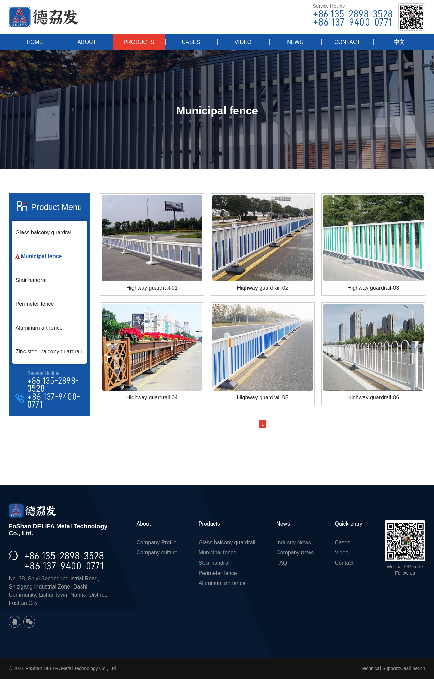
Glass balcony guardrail (43, 232)
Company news (295, 553)
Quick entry (348, 524)
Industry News (293, 542)
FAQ (281, 563)
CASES (191, 42)
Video (342, 553)
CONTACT (347, 42)
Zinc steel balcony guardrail (48, 351)
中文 (399, 42)
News (283, 524)
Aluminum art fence (38, 328)
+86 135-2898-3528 (353, 14)
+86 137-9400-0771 (352, 22)
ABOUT (86, 42)
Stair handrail (31, 280)
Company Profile (156, 542)
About (143, 524)
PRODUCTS (139, 42)
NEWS (295, 42)
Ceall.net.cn (412, 668)
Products (209, 524)
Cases (342, 542)
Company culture (156, 553)
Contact (344, 563)
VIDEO (243, 42)
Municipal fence (41, 256)
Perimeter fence (34, 304)
